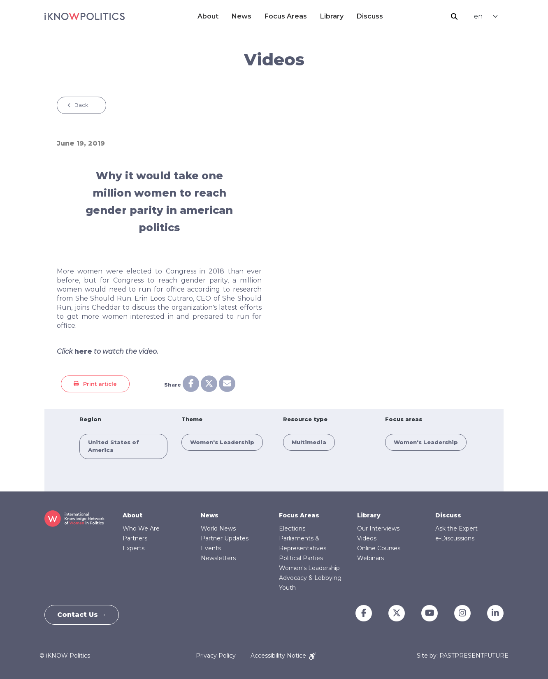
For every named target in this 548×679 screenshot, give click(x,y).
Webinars (370, 558)
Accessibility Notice (283, 655)
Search (454, 16)
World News (218, 528)
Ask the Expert (456, 528)
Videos (366, 538)
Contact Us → (82, 615)
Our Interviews (378, 528)
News (241, 16)
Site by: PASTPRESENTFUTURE (463, 655)
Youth (287, 587)
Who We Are (141, 528)
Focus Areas (286, 16)
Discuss (370, 16)
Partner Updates (224, 538)
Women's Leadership (222, 442)
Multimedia (309, 442)
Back (81, 105)
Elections (292, 528)
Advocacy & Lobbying (310, 578)
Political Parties (301, 558)
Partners (135, 538)
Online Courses (378, 548)
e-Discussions (454, 538)
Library (332, 16)
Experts (133, 548)
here (83, 351)
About (207, 16)
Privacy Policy (216, 655)
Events (211, 548)
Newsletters (218, 558)
